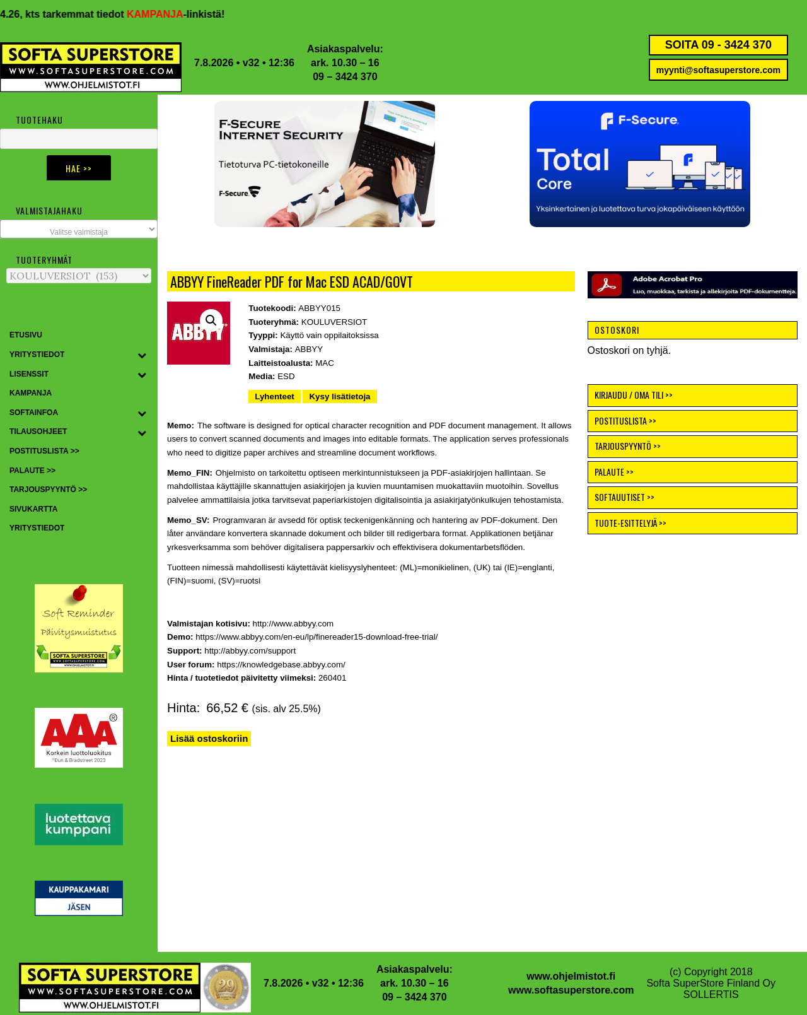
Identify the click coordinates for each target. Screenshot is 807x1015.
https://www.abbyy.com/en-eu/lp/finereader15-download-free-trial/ (316, 637)
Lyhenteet (274, 396)
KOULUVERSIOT (334, 322)
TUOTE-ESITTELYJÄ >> (630, 522)
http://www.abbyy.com (293, 623)
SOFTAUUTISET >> (624, 496)
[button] (640, 164)
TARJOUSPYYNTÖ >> (628, 445)
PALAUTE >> (614, 471)
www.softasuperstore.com (571, 990)
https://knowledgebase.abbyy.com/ (281, 664)
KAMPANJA (171, 14)
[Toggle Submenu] (142, 355)
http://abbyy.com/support (250, 650)
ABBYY (309, 349)
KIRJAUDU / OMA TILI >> (634, 394)
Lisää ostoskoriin (209, 738)
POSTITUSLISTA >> (625, 420)
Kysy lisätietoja (339, 396)
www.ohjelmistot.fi (570, 976)
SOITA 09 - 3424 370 (718, 44)
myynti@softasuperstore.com (718, 70)
